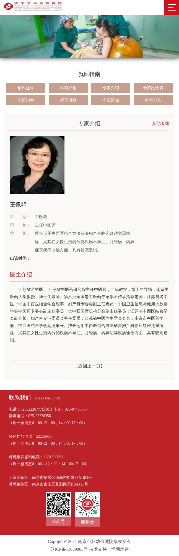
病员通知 (110, 100)
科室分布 (153, 100)
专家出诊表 (153, 88)
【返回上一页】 (89, 366)
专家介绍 (110, 88)
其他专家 (161, 123)
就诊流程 (68, 100)
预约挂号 (25, 88)
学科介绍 (68, 88)
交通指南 (25, 100)
